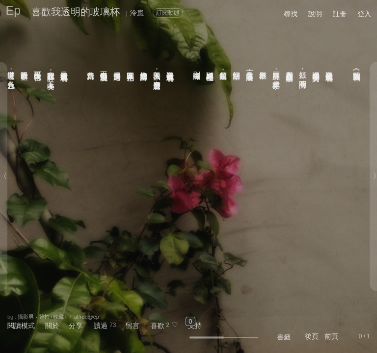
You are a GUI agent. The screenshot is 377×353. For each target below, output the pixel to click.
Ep (13, 10)
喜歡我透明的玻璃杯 (75, 11)
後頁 (312, 336)
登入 (364, 14)
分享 (75, 325)
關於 (52, 325)
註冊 (340, 14)
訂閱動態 (168, 12)
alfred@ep (86, 317)
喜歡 (157, 325)
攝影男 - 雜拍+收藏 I (42, 317)
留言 (132, 325)
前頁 (331, 336)
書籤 (284, 337)
